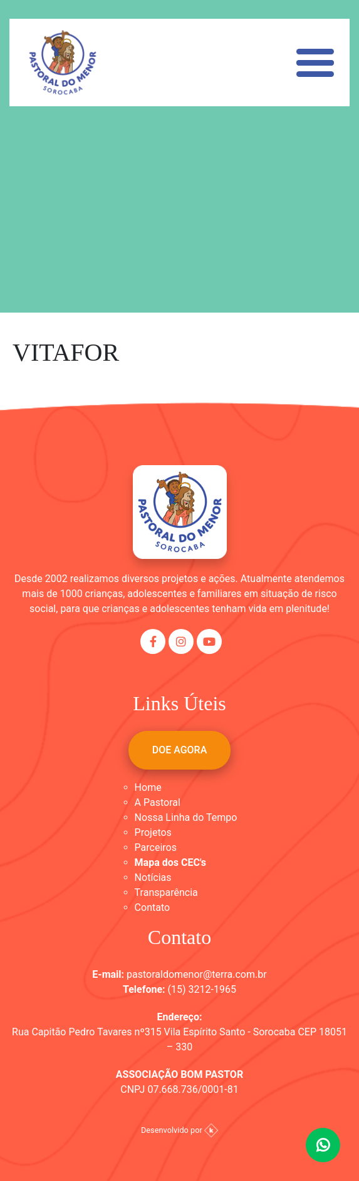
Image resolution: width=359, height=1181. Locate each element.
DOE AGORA (179, 750)
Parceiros (156, 847)
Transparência (166, 892)
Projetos (153, 832)
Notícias (153, 877)
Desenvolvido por (179, 1130)
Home (148, 787)
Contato (152, 907)
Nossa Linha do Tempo (186, 817)
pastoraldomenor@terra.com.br (197, 974)
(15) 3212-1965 (202, 989)
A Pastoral (157, 802)
